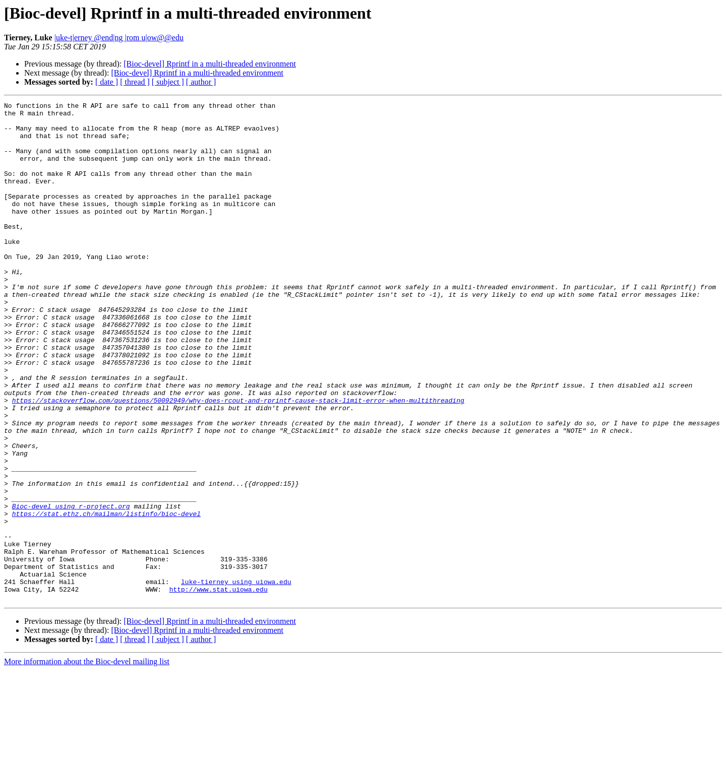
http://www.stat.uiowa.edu (218, 687)
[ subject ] (168, 82)
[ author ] (201, 82)
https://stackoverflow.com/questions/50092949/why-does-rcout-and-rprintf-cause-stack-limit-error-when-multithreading (238, 460)
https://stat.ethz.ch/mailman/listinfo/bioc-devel (106, 596)
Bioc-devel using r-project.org (71, 587)
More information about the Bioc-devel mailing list (86, 761)
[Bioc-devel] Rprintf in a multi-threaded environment (210, 63)
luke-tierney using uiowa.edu (236, 678)
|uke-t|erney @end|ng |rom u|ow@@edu (119, 37)
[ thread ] (135, 82)
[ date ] (106, 82)
